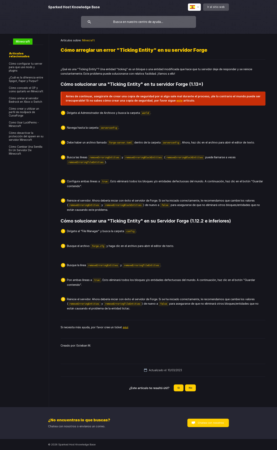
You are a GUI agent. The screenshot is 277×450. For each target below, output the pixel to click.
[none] (74, 7)
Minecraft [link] (88, 40)
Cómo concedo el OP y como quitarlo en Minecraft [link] (26, 89)
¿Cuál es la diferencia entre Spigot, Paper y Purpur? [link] (26, 79)
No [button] (190, 387)
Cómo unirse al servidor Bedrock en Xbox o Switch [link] (25, 100)
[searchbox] (138, 22)
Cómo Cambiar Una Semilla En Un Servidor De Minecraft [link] (25, 150)
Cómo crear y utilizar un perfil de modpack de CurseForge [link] (24, 112)
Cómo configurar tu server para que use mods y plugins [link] (25, 67)
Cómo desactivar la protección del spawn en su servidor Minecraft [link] (26, 136)
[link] (21, 41)
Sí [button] (178, 387)
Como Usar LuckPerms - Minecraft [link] (24, 124)
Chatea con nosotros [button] (211, 422)
